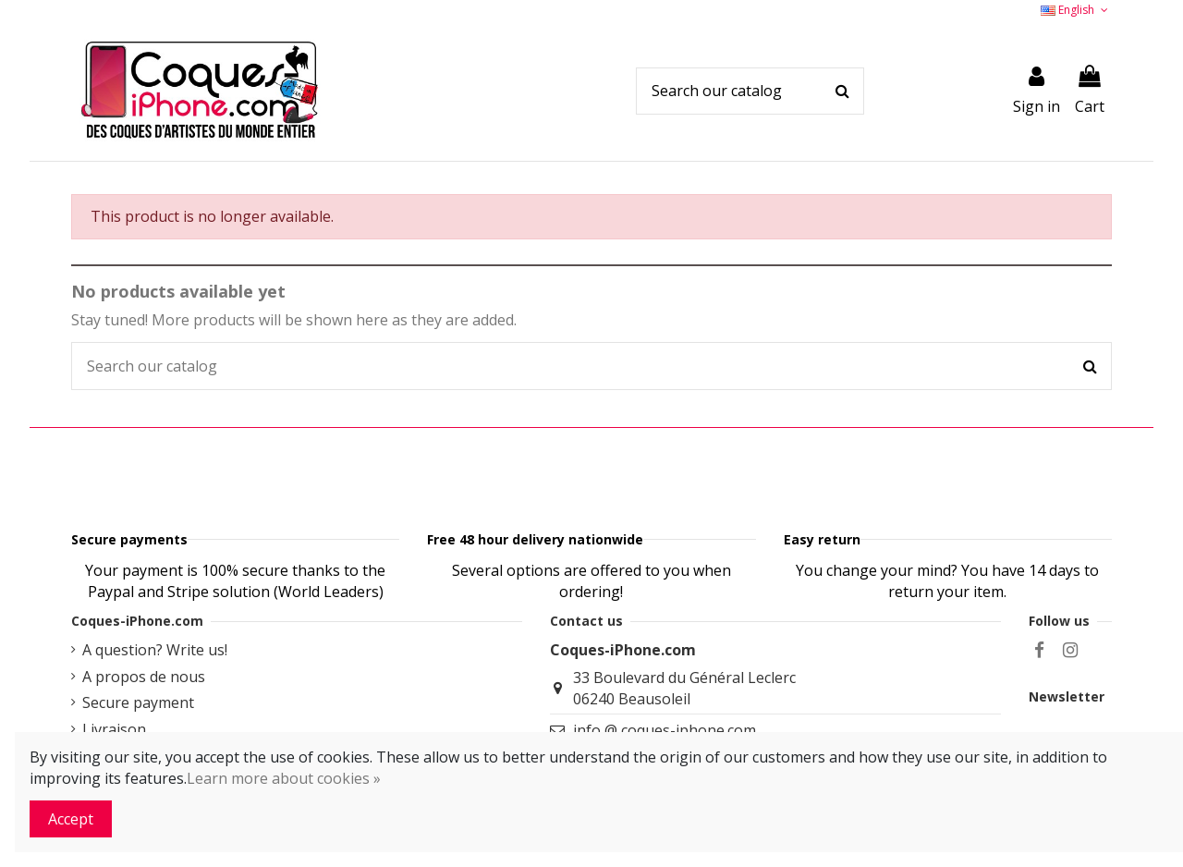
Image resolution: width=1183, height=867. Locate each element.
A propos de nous (143, 723)
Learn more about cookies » (284, 778)
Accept (70, 819)
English (1076, 10)
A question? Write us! (154, 696)
